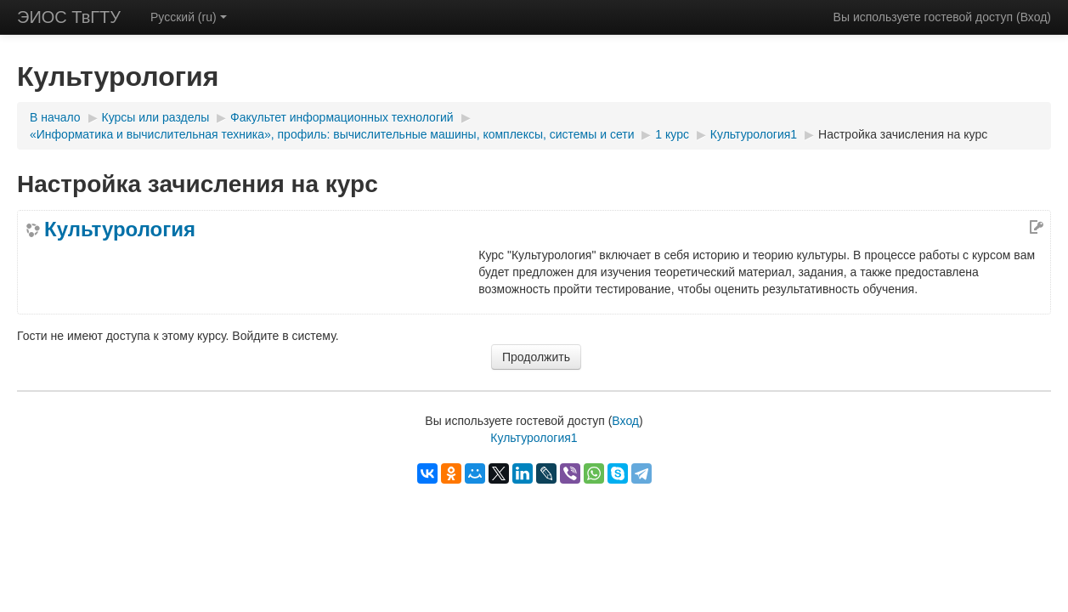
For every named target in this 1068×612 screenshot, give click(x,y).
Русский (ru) (188, 17)
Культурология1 (753, 134)
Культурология (119, 229)
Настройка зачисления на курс (902, 134)
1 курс (672, 134)
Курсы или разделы (156, 117)
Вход (1034, 17)
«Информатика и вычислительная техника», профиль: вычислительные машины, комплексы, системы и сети (332, 134)
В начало (55, 117)
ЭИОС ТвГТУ (69, 17)
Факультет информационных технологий (342, 117)
